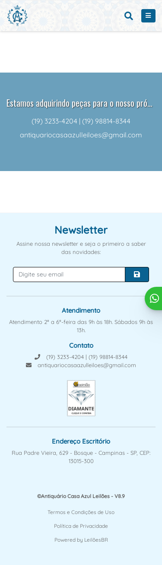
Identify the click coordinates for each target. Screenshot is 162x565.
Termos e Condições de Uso (81, 512)
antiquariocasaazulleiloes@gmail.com (81, 365)
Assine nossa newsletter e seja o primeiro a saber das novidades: (81, 248)
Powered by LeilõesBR (81, 539)
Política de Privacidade (81, 526)
